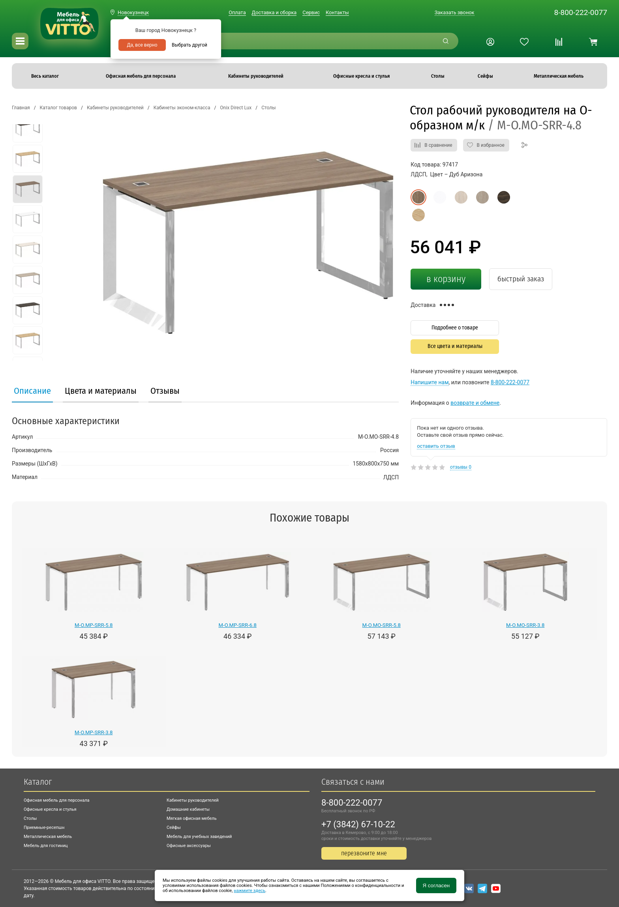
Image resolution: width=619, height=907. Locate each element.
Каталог (38, 781)
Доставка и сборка (274, 12)
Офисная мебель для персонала (57, 800)
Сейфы (174, 827)
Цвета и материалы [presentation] (101, 390)
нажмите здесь (249, 890)
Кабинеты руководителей (193, 800)
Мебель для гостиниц (46, 845)
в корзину (445, 278)
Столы (30, 818)
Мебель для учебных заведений (199, 836)
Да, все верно (142, 45)
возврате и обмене (474, 403)
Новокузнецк (133, 12)
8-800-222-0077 (580, 12)
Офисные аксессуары (189, 845)
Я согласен (436, 885)
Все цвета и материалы (455, 346)
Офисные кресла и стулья (50, 809)
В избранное (491, 145)
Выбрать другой (189, 45)
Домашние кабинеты (188, 809)
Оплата (237, 12)
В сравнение (438, 145)
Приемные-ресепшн (44, 827)
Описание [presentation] (32, 390)
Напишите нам (429, 382)
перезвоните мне (364, 853)
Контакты (337, 12)
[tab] (32, 392)
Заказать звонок (455, 12)
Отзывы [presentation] (165, 390)
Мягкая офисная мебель (192, 818)
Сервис (311, 12)
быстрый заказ (520, 278)
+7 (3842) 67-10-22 (358, 824)
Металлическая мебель (48, 836)
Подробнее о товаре (454, 327)
